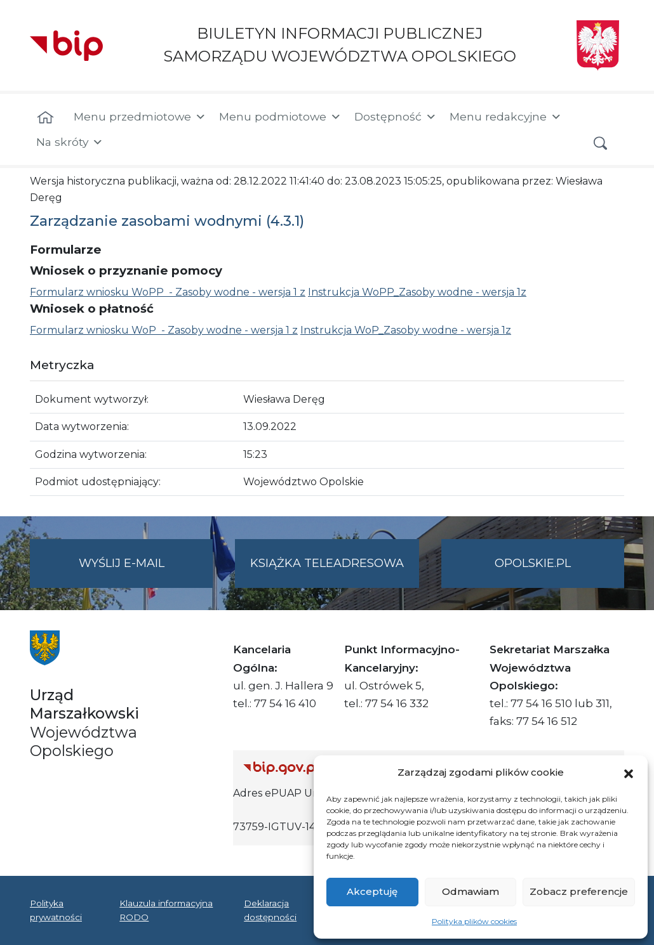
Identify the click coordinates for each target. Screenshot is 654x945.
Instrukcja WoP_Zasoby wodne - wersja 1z (405, 330)
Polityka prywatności (56, 910)
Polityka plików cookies (474, 921)
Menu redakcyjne (506, 116)
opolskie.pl (533, 563)
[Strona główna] (45, 118)
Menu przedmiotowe (140, 116)
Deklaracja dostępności (270, 910)
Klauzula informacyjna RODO (166, 910)
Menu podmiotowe (280, 116)
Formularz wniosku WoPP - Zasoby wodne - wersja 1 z (167, 292)
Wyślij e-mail (146, 571)
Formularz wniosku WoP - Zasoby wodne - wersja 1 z (164, 330)
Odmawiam (470, 891)
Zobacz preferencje (579, 891)
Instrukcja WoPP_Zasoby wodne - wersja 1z (417, 292)
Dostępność (395, 116)
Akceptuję (372, 891)
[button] (628, 772)
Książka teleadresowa (327, 563)
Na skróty (69, 142)
